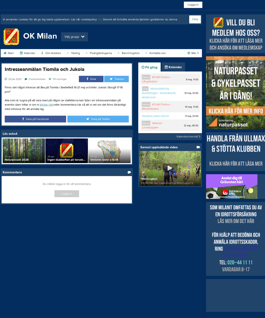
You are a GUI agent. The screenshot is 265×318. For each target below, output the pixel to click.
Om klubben (51, 53)
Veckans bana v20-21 (155, 116)
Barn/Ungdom (128, 53)
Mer (193, 53)
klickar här (46, 105)
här (99, 19)
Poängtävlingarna (99, 53)
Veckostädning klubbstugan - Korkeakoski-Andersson (159, 93)
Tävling (73, 53)
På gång (149, 67)
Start (9, 53)
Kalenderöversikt (188, 136)
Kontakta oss (156, 53)
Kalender (27, 53)
